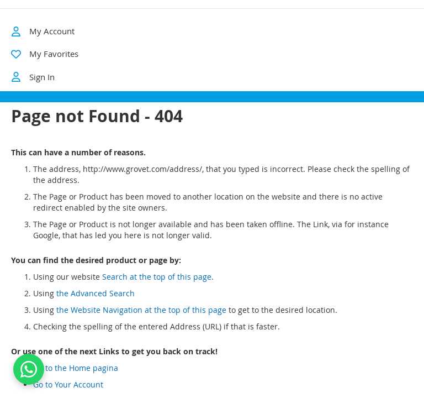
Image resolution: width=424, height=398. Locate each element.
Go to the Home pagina (75, 377)
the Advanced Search (95, 302)
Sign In (33, 76)
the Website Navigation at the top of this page (141, 319)
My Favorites (53, 53)
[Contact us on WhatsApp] (28, 369)
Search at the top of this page (156, 286)
